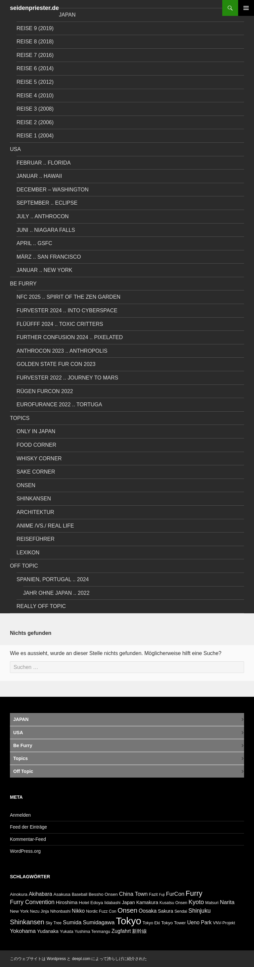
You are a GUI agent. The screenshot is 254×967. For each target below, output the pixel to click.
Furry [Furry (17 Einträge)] (194, 893)
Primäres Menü (246, 8)
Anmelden (20, 815)
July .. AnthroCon (43, 216)
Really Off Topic (41, 606)
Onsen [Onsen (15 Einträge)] (127, 910)
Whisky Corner (39, 458)
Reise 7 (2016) (35, 55)
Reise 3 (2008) (35, 109)
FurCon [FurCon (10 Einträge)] (175, 894)
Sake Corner (36, 472)
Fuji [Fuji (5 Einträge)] (162, 894)
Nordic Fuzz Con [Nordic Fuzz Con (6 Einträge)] (101, 911)
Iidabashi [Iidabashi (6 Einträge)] (112, 902)
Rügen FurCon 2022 (45, 391)
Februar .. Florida (44, 163)
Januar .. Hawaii (39, 176)
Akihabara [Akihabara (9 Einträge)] (40, 894)
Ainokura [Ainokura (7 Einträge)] (18, 894)
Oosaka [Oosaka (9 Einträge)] (147, 911)
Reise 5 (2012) (35, 82)
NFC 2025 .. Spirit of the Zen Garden (68, 297)
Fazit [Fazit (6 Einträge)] (153, 894)
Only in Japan (36, 431)
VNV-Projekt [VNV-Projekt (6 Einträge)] (224, 923)
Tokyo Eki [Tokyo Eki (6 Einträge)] (151, 923)
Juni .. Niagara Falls (46, 230)
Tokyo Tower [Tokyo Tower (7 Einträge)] (173, 922)
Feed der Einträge (28, 827)
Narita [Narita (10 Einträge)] (227, 902)
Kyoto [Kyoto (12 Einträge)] (196, 901)
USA (15, 149)
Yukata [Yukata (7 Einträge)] (66, 931)
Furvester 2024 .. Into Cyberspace (67, 310)
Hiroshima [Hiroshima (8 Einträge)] (67, 902)
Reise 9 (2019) (35, 28)
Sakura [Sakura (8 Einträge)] (165, 911)
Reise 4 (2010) (35, 95)
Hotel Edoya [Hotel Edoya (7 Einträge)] (91, 902)
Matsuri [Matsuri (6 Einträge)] (212, 902)
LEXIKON (28, 552)
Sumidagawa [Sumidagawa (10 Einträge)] (98, 922)
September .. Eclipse (47, 203)
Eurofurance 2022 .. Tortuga (59, 404)
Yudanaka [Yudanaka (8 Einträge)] (48, 931)
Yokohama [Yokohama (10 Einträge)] (23, 931)
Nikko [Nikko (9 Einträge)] (78, 911)
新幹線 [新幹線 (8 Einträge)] (139, 931)
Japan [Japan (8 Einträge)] (128, 902)
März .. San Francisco (49, 257)
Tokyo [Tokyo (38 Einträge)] (129, 920)
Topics (19, 418)
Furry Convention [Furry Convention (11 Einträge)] (32, 902)
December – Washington (53, 189)
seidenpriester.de (34, 8)
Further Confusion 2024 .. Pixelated (70, 337)
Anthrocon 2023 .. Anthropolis (62, 351)
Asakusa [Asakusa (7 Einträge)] (62, 894)
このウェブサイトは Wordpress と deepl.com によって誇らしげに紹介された (78, 958)
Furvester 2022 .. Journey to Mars (67, 378)
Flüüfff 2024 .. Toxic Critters (60, 324)
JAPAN (67, 15)
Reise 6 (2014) (35, 68)
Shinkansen (34, 498)
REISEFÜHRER (36, 539)
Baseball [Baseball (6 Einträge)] (79, 894)
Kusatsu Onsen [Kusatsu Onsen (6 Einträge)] (173, 902)
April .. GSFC (34, 243)
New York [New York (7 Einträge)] (19, 911)
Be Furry (23, 283)
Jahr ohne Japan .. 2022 (56, 593)
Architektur (35, 512)
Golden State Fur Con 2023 (56, 364)
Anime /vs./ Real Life (45, 526)
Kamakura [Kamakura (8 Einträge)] (147, 902)
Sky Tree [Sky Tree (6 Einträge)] (54, 923)
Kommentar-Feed (28, 839)
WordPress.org (25, 851)
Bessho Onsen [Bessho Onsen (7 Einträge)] (103, 894)
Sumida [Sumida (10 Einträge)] (72, 922)
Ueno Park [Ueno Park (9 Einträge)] (199, 922)
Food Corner (36, 445)
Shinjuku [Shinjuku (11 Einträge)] (200, 910)
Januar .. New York (44, 270)
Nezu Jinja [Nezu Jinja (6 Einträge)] (39, 911)
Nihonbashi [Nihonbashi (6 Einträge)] (60, 911)
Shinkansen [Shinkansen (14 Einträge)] (27, 922)
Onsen (26, 485)
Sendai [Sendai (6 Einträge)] (180, 911)
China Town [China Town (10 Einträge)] (133, 894)
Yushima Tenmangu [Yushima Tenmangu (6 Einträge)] (92, 931)
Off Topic (24, 566)
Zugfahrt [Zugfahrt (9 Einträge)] (121, 931)
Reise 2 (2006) (35, 122)
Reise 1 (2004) (35, 135)
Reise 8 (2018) (35, 41)
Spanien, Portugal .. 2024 (53, 579)
